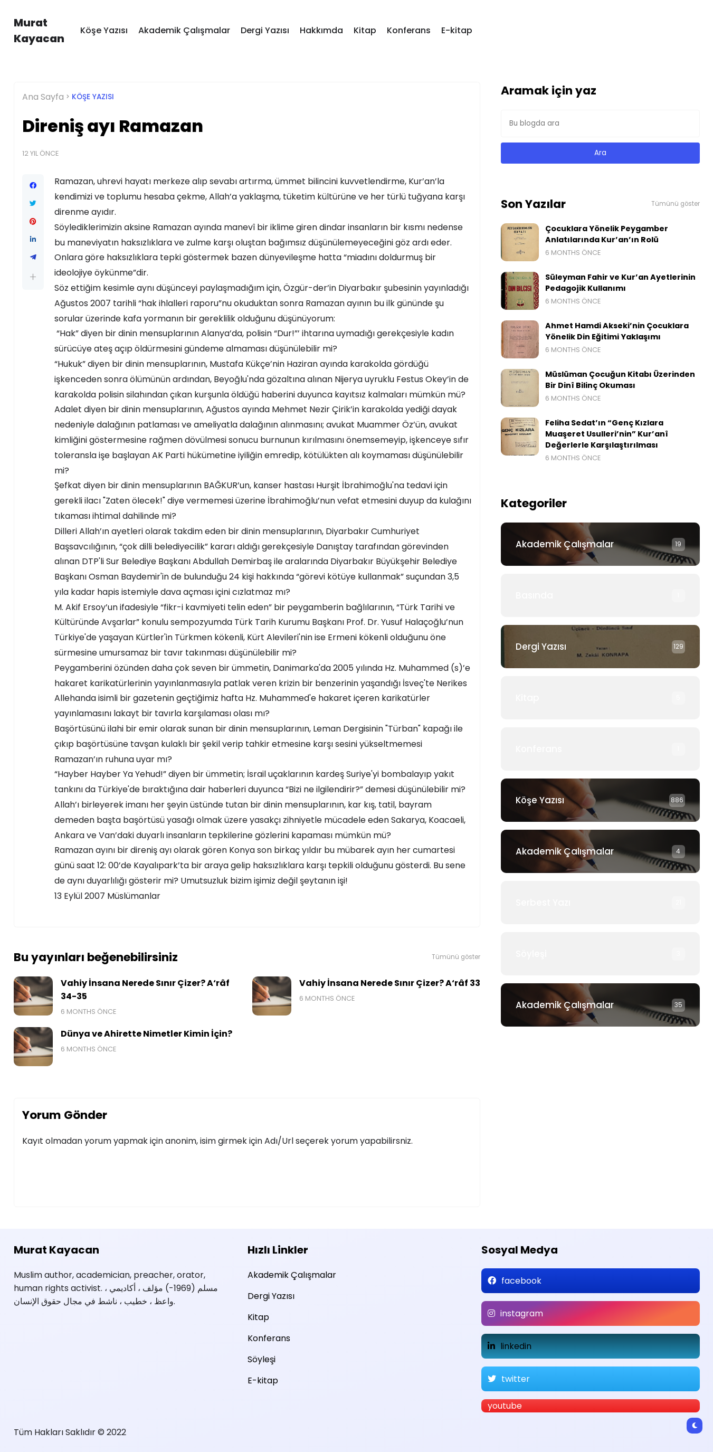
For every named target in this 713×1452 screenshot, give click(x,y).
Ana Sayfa (43, 97)
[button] (33, 277)
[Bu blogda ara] (600, 123)
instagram (521, 1313)
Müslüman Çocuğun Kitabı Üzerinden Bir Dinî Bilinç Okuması (620, 380)
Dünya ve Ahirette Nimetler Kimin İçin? (146, 1034)
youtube (505, 1406)
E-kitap (456, 30)
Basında (534, 595)
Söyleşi (531, 953)
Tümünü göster (456, 957)
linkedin (515, 1346)
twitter (515, 1379)
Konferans (409, 30)
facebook (521, 1281)
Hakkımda (321, 30)
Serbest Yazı (543, 902)
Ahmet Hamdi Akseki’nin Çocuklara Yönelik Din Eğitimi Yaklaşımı (617, 331)
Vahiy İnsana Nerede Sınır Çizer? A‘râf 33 (389, 983)
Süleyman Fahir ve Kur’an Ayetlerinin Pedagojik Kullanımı (620, 282)
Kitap (365, 30)
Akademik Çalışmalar (184, 30)
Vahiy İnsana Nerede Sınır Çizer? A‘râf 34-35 (145, 989)
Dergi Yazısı (265, 30)
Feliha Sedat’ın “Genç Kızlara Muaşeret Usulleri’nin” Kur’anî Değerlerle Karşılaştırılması (606, 433)
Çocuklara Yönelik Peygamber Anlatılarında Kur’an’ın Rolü (606, 234)
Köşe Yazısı (104, 30)
